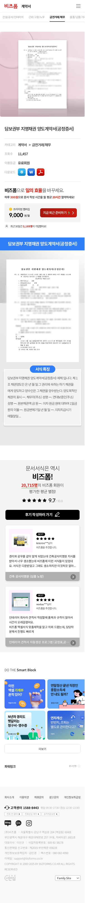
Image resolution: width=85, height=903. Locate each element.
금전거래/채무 (41, 144)
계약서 (22, 144)
